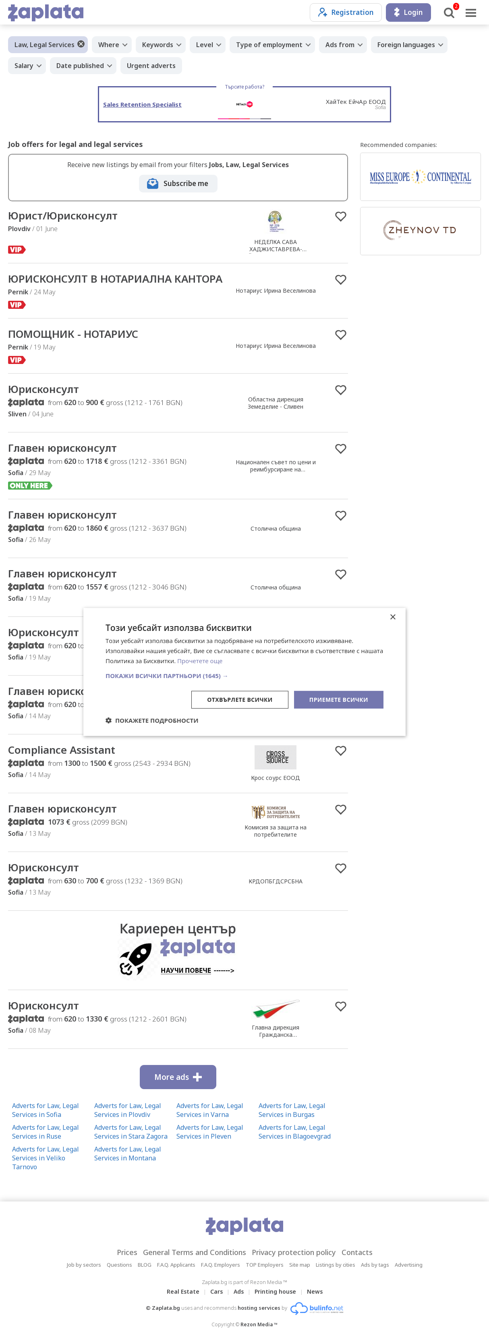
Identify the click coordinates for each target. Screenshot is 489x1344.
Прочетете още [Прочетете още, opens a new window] (199, 661)
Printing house (275, 1291)
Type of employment (269, 44)
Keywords (157, 44)
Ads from (339, 44)
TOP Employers (265, 1264)
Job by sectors (84, 1264)
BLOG (144, 1264)
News (315, 1291)
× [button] (393, 617)
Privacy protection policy (294, 1252)
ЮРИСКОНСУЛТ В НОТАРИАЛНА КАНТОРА (115, 278)
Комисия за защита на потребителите (275, 830)
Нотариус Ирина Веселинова (276, 290)
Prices (127, 1252)
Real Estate (183, 1291)
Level (204, 44)
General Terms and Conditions (194, 1252)
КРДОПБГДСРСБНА (276, 881)
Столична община (276, 528)
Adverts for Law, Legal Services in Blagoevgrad (295, 1132)
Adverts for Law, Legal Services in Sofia (45, 1110)
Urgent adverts (151, 65)
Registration (345, 12)
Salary (24, 65)
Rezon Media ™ (259, 1324)
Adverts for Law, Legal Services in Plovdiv (127, 1110)
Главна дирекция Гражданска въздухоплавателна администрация (276, 1038)
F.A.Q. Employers (220, 1264)
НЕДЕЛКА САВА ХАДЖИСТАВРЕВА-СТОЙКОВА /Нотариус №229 (275, 249)
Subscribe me (186, 183)
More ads (178, 1077)
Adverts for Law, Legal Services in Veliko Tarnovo (45, 1158)
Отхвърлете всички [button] (240, 699)
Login (408, 12)
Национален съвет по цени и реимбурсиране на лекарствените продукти (276, 469)
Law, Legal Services (45, 44)
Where (108, 44)
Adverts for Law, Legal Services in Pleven (209, 1132)
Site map (299, 1264)
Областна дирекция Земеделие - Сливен (275, 402)
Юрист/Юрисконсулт (63, 215)
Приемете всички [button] (338, 699)
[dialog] (244, 672)
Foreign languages (406, 44)
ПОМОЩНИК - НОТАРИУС (73, 334)
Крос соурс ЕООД (275, 778)
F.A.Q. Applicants (176, 1264)
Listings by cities (335, 1264)
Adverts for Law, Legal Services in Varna (209, 1110)
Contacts (357, 1252)
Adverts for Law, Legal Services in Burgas (292, 1110)
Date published (80, 65)
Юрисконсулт (43, 389)
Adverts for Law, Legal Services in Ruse (45, 1132)
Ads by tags (375, 1264)
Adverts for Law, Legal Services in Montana (127, 1153)
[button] (244, 675)
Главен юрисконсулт (62, 447)
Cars (216, 1291)
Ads (239, 1291)
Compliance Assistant (61, 749)
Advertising (409, 1264)
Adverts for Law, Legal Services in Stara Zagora (131, 1132)
